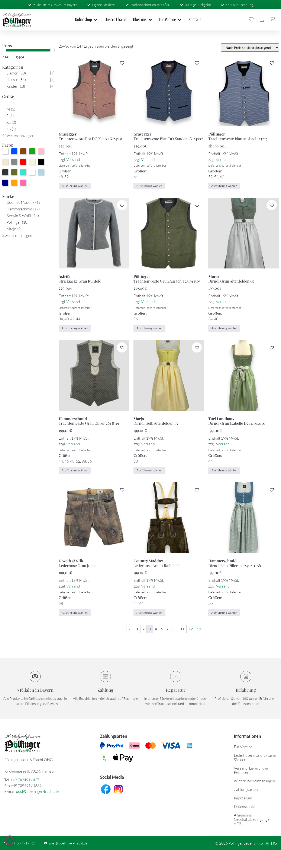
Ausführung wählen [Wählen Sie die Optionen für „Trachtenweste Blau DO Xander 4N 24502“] (149, 186)
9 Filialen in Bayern (35, 690)
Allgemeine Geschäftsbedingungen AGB (253, 819)
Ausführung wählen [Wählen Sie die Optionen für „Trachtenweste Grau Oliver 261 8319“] (75, 470)
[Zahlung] (105, 676)
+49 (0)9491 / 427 (24, 779)
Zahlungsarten (246, 789)
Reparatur (175, 690)
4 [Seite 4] (156, 629)
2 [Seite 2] (143, 629)
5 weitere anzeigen (17, 235)
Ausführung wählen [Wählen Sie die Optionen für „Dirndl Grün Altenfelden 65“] (224, 328)
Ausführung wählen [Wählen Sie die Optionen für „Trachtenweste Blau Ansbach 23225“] (224, 186)
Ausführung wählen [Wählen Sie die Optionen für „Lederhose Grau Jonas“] (75, 612)
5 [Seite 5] (162, 629)
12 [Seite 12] (190, 629)
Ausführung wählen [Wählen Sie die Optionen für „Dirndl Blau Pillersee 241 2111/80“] (224, 612)
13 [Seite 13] (199, 629)
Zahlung (105, 690)
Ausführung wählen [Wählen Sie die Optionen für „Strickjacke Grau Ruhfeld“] (75, 328)
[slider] (4, 50)
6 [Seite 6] (168, 629)
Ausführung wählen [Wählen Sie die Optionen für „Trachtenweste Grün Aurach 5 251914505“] (149, 328)
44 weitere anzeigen (18, 135)
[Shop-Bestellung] (250, 47)
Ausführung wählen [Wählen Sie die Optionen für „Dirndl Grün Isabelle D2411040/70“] (224, 470)
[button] (122, 63)
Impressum (243, 798)
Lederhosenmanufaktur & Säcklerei (255, 757)
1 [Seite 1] (137, 629)
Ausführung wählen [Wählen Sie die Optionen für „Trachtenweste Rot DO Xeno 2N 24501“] (75, 186)
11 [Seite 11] (182, 629)
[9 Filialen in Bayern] (35, 676)
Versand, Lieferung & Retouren (251, 770)
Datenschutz (244, 806)
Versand (73, 159)
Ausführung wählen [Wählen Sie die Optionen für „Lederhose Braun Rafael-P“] (149, 612)
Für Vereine (243, 746)
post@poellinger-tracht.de (37, 791)
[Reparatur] (175, 676)
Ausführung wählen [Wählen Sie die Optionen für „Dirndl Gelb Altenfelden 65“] (149, 470)
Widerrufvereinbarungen (254, 781)
